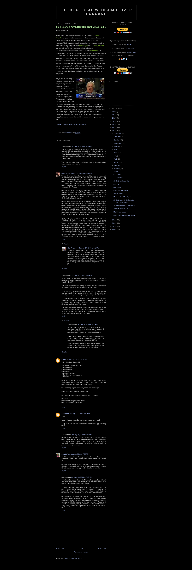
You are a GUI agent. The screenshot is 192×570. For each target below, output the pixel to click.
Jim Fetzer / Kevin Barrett (122, 181)
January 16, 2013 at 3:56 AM (87, 324)
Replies (66, 244)
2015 (114, 124)
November (118, 137)
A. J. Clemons (118, 178)
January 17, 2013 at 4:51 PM (79, 413)
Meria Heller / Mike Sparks (122, 197)
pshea (63, 359)
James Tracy (117, 194)
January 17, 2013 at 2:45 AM (77, 359)
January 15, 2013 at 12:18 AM (81, 275)
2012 (114, 220)
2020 (114, 112)
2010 (114, 226)
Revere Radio (131, 53)
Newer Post (60, 548)
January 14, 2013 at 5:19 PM (89, 248)
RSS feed (130, 45)
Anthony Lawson (97, 46)
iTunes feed (130, 49)
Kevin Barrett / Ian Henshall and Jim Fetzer (71, 124)
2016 (114, 121)
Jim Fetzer (71, 248)
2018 (114, 115)
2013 (114, 131)
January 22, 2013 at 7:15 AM (81, 477)
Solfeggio (65, 413)
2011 (114, 223)
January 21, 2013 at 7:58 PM (78, 454)
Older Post (102, 548)
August (116, 146)
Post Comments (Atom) (73, 558)
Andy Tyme (65, 173)
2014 (114, 127)
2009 (114, 229)
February (117, 165)
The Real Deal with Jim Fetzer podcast (96, 12)
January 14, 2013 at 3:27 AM (81, 146)
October (117, 140)
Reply (63, 167)
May (115, 156)
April (116, 159)
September (118, 143)
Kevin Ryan (83, 46)
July (115, 149)
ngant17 (64, 454)
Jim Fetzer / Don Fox (120, 209)
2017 (114, 118)
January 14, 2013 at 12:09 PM (81, 173)
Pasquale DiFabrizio (120, 190)
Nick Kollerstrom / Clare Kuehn (124, 215)
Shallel (115, 171)
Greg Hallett (117, 187)
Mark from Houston (120, 212)
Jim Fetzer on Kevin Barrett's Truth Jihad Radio (81, 27)
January (117, 169)
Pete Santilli (94, 51)
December (118, 133)
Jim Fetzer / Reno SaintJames (124, 205)
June (116, 153)
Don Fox (116, 184)
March (116, 162)
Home (81, 548)
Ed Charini (117, 175)
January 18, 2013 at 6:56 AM (81, 435)
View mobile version (81, 552)
